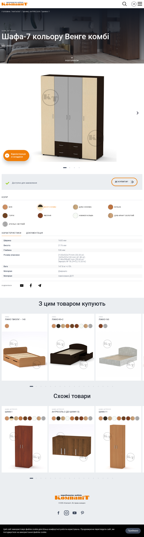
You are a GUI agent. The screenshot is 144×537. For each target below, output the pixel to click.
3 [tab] (74, 167)
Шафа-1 (9, 412)
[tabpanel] (72, 117)
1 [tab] (31, 386)
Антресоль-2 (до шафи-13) (65, 412)
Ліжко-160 (104, 319)
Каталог (16, 11)
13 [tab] (88, 386)
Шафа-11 (103, 412)
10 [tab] (74, 386)
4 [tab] (79, 167)
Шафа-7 (46, 11)
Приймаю (133, 531)
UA (134, 4)
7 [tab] (60, 386)
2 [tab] (69, 167)
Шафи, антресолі (31, 11)
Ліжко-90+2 (57, 319)
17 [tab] (107, 386)
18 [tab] (112, 386)
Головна (6, 11)
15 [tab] (98, 386)
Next (137, 113)
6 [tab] (55, 386)
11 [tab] (79, 386)
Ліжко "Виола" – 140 (15, 319)
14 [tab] (93, 386)
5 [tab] (50, 386)
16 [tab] (103, 386)
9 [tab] (69, 386)
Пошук (124, 4)
